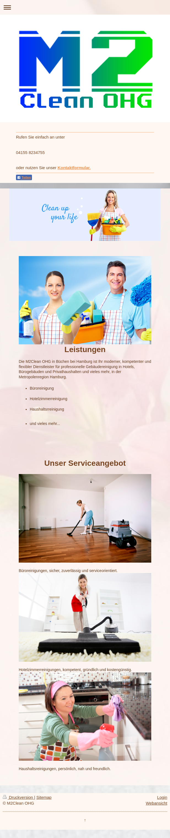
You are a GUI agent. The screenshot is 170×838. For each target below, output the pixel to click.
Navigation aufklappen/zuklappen (85, 7)
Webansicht (156, 803)
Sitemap (44, 797)
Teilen (24, 178)
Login (162, 797)
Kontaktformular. (74, 167)
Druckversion (18, 797)
